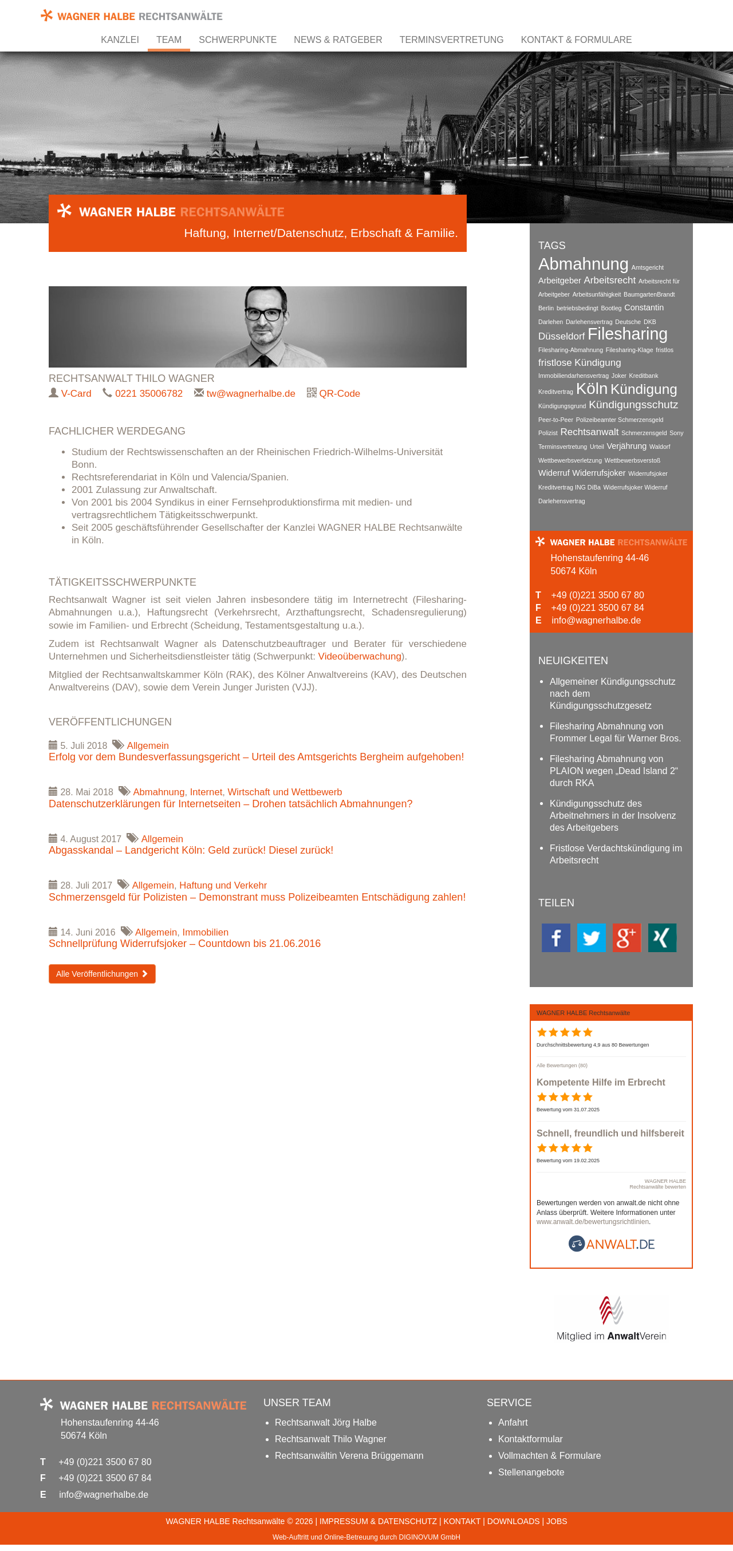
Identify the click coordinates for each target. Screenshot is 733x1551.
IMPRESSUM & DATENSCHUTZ (378, 1527)
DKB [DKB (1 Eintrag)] (650, 320)
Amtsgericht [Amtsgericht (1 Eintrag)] (648, 267)
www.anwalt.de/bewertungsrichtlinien (593, 1228)
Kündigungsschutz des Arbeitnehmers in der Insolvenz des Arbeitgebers (613, 817)
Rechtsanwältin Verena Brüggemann (349, 1462)
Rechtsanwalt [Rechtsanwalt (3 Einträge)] (590, 429)
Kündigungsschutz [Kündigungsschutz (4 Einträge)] (633, 403)
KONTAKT (462, 1527)
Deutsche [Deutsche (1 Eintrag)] (628, 320)
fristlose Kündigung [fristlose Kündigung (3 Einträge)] (579, 361)
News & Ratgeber (338, 40)
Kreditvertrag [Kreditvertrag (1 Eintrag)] (555, 390)
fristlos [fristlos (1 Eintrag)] (665, 348)
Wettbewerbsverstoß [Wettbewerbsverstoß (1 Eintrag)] (633, 456)
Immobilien (206, 933)
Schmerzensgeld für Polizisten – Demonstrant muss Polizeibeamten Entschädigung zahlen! (257, 898)
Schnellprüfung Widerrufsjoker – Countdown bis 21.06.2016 (185, 944)
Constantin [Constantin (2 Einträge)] (644, 306)
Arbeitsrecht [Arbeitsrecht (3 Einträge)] (610, 279)
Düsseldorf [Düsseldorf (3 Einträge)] (561, 335)
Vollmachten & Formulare (549, 1462)
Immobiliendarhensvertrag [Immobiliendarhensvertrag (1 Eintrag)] (573, 375)
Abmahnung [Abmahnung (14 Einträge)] (583, 263)
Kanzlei (120, 40)
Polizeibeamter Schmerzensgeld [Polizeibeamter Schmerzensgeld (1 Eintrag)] (620, 417)
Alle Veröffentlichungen (102, 975)
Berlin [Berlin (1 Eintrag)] (546, 306)
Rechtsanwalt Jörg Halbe (326, 1429)
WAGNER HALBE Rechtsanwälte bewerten (657, 1190)
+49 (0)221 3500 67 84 (597, 606)
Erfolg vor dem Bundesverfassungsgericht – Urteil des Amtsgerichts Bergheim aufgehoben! (256, 757)
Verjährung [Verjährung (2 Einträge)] (627, 443)
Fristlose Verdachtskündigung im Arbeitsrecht (616, 855)
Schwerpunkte (238, 40)
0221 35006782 (149, 393)
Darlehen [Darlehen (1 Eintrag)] (550, 320)
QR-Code (340, 393)
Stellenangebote (531, 1478)
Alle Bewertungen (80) (562, 1071)
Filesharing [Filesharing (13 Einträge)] (628, 332)
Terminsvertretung (452, 40)
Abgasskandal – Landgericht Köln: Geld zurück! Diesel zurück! (191, 851)
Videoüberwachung (359, 656)
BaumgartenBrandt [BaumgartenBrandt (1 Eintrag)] (649, 293)
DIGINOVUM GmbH (429, 1544)
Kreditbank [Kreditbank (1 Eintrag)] (644, 375)
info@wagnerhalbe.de (596, 618)
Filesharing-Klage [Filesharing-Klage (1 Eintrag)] (629, 348)
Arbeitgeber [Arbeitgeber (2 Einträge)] (559, 280)
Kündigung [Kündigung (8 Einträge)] (643, 388)
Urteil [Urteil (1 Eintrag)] (597, 443)
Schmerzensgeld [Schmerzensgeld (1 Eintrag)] (644, 430)
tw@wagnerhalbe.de (251, 393)
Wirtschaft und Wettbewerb (288, 792)
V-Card (76, 393)
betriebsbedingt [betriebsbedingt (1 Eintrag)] (577, 306)
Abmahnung (159, 792)
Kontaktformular (530, 1445)
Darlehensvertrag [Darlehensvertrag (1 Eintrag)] (589, 320)
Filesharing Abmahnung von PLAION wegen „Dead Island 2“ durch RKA (614, 772)
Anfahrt (513, 1429)
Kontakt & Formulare (576, 40)
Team (169, 40)
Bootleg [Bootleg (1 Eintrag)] (611, 306)
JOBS (557, 1527)
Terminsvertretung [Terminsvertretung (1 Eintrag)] (562, 443)
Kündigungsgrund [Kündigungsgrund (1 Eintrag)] (562, 404)
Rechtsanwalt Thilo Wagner (331, 1445)
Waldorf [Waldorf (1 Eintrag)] (659, 443)
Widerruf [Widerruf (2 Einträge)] (554, 469)
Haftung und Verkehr (225, 886)
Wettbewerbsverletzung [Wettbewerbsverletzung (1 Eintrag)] (570, 456)
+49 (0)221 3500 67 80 (597, 593)
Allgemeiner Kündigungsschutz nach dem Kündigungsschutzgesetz (613, 695)
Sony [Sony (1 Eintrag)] (677, 430)
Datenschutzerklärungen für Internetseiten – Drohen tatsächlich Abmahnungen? (230, 804)
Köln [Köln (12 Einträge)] (592, 387)
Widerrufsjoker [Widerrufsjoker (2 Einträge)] (598, 469)
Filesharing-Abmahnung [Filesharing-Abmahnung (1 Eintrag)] (570, 348)
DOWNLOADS (513, 1527)
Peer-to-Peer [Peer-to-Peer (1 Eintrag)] (555, 417)
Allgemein (148, 745)
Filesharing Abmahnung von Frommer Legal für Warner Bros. (615, 733)
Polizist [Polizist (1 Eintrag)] (548, 430)
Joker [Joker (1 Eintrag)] (619, 375)
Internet (207, 792)
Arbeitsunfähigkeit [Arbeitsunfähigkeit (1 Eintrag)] (597, 293)
